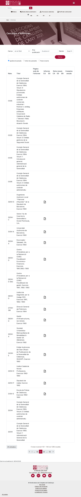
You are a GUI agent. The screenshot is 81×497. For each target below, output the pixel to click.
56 (38, 452)
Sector (61, 51)
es (37, 15)
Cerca (10, 51)
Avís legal (42, 484)
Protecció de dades (41, 490)
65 (50, 452)
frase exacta (44, 61)
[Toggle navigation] (74, 2)
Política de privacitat (41, 486)
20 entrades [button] (12, 447)
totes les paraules (30, 61)
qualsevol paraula (14, 61)
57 (41, 452)
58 (44, 452)
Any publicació (36, 51)
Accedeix (5, 494)
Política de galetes (41, 488)
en (43, 15)
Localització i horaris (41, 492)
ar (49, 15)
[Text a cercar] (31, 57)
